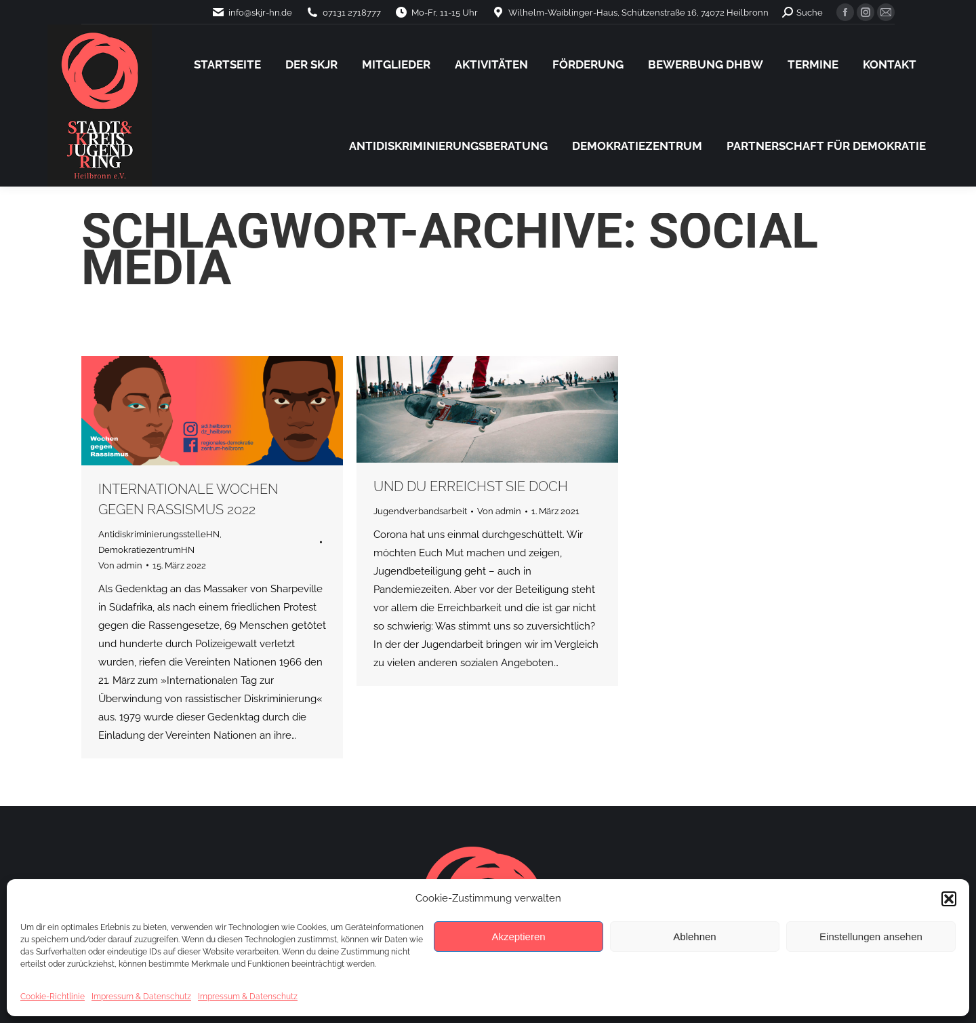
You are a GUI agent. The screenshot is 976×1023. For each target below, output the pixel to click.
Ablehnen (694, 936)
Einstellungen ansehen (870, 936)
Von (120, 565)
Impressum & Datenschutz (141, 996)
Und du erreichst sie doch (470, 486)
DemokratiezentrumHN (146, 550)
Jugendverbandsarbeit (420, 511)
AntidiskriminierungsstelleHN (159, 534)
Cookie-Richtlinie (52, 996)
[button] (949, 899)
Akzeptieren (518, 936)
